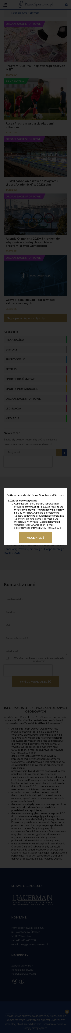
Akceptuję (35, 537)
